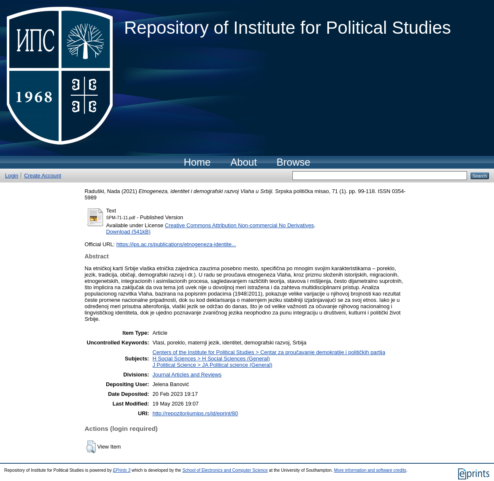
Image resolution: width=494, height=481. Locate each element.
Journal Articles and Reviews (186, 374)
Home (197, 162)
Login (11, 175)
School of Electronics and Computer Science (225, 470)
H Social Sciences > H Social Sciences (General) (211, 358)
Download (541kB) (128, 231)
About (243, 162)
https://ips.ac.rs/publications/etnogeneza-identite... (176, 244)
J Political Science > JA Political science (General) (212, 365)
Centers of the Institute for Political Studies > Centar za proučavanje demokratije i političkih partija (268, 352)
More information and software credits (370, 470)
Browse (293, 162)
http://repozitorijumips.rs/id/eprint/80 (195, 413)
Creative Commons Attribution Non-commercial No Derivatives (239, 225)
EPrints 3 (122, 470)
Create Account (42, 175)
